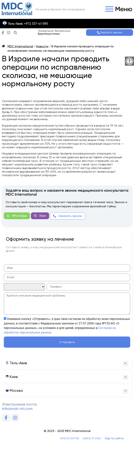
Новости (42, 46)
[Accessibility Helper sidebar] (129, 61)
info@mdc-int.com (17, 408)
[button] (117, 9)
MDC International (20, 46)
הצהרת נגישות (92, 438)
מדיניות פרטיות (69, 438)
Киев (12, 377)
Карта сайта (114, 438)
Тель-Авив (16, 363)
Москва (14, 390)
